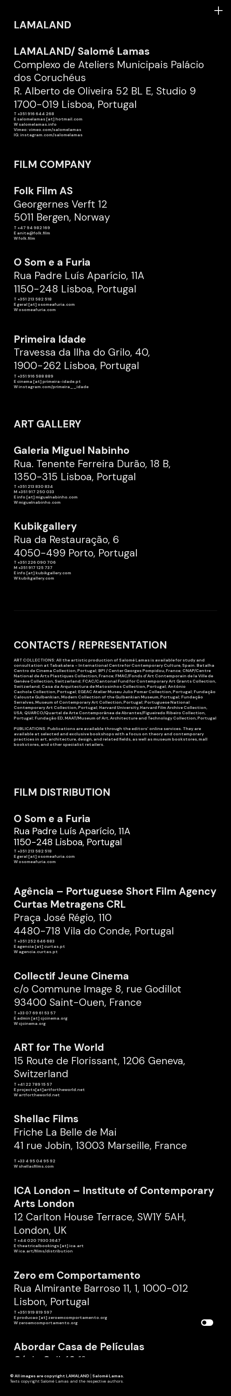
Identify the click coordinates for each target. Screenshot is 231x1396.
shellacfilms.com (36, 1166)
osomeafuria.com (37, 309)
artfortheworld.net (39, 1094)
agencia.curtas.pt (38, 951)
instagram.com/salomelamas (51, 134)
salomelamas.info (38, 124)
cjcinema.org (32, 1023)
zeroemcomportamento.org (48, 1322)
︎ (218, 10)
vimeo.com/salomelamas (55, 129)
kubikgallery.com (36, 578)
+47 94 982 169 (33, 227)
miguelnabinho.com (40, 502)
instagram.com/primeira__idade (54, 386)
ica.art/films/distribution (46, 1251)
